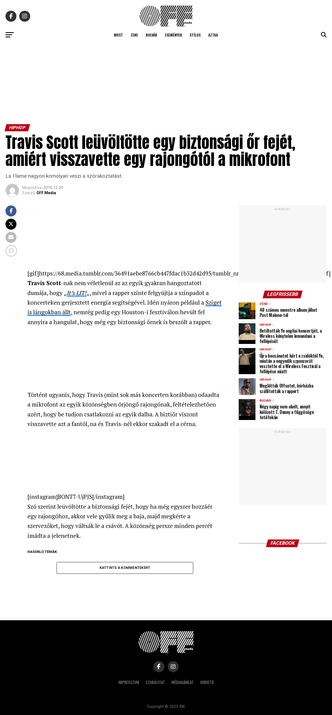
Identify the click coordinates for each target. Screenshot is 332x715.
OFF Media (46, 193)
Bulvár (151, 35)
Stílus (195, 35)
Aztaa (213, 35)
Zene (134, 35)
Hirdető (207, 682)
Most (118, 35)
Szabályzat (155, 682)
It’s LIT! (76, 293)
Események (173, 35)
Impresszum (128, 682)
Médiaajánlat (182, 682)
